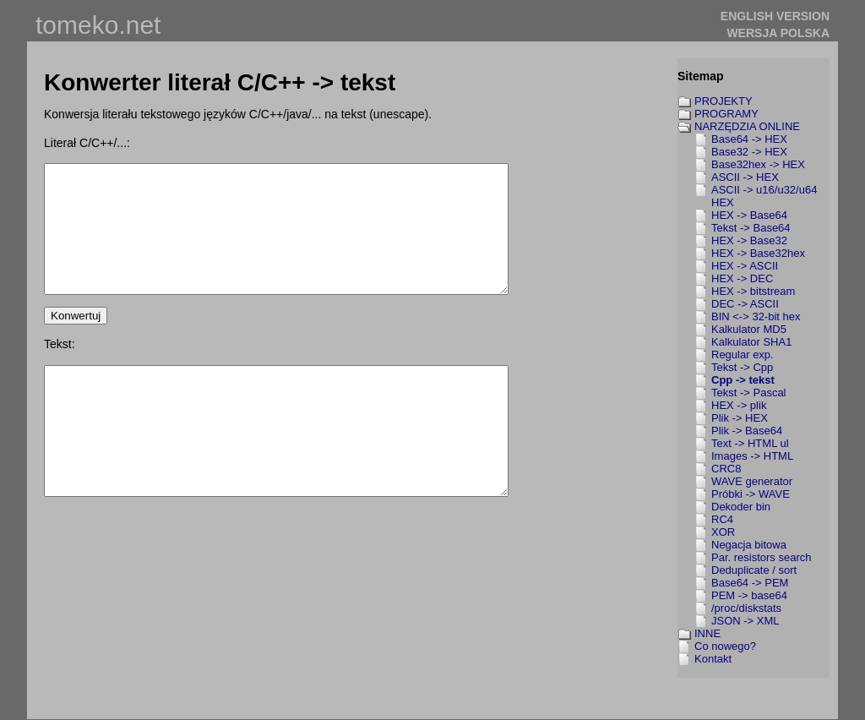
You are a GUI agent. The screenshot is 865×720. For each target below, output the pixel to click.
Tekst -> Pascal (748, 392)
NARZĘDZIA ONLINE (747, 126)
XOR (723, 532)
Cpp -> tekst (743, 380)
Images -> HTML (752, 456)
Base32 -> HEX (749, 151)
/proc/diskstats (746, 608)
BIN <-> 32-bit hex (756, 316)
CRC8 (726, 468)
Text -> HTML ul (750, 443)
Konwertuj (76, 341)
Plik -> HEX (739, 418)
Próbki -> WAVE (750, 494)
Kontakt (713, 658)
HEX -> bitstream (753, 291)
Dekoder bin (740, 506)
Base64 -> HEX (749, 139)
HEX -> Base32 (749, 240)
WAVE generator (751, 481)
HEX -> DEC (742, 278)
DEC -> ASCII (745, 303)
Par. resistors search (761, 557)
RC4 (722, 519)
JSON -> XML (745, 620)
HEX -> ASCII (744, 265)
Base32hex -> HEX (758, 164)
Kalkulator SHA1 (751, 341)
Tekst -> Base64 (751, 227)
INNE (707, 633)
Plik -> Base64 (746, 430)
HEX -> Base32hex (758, 253)
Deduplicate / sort (754, 570)
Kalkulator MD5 (748, 329)
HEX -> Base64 (749, 215)
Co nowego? (725, 646)
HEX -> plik (738, 405)
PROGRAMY (726, 113)
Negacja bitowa (748, 544)
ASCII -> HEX (745, 177)
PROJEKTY (723, 101)
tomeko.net (97, 25)
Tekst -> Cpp (742, 367)
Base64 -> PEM (749, 582)
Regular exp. (742, 354)
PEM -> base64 (749, 595)
